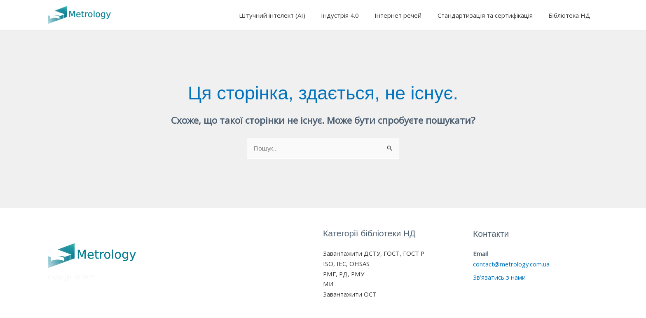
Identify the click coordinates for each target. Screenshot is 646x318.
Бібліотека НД (571, 15)
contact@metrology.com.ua (511, 264)
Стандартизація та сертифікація (490, 15)
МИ (328, 284)
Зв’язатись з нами (499, 277)
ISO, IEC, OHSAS (346, 263)
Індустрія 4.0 (352, 15)
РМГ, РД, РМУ (344, 274)
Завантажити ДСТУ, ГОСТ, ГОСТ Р (374, 254)
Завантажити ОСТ (350, 294)
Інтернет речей (406, 15)
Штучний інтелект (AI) (287, 15)
